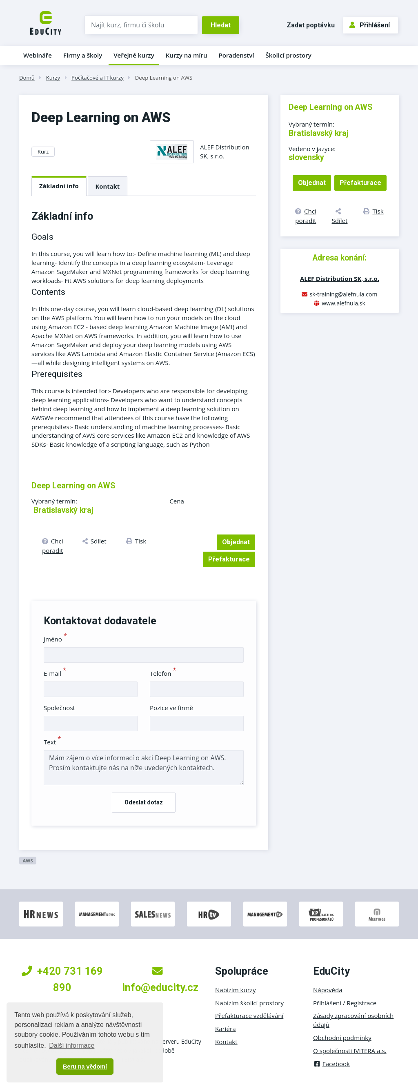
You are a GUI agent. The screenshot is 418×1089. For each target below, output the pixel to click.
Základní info (59, 186)
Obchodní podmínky (342, 1037)
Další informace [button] (71, 1045)
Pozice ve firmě (171, 708)
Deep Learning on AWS (164, 77)
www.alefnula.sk (343, 303)
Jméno (55, 639)
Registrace (362, 1003)
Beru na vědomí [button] (85, 1066)
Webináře (37, 55)
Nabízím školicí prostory (249, 1003)
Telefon (163, 673)
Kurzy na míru (186, 55)
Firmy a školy (82, 55)
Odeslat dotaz (144, 802)
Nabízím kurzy (235, 990)
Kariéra (225, 1028)
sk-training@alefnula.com (343, 294)
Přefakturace (229, 559)
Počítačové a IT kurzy (97, 77)
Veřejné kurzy (133, 55)
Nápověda (327, 990)
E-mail (55, 673)
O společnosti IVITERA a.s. (350, 1051)
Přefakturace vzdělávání (249, 1015)
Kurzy (53, 77)
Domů (27, 77)
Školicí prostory (288, 55)
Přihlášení (369, 25)
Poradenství (236, 55)
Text (52, 742)
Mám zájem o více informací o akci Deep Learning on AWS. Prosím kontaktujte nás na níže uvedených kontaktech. (144, 767)
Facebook (331, 1064)
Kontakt (108, 186)
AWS (27, 860)
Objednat (236, 542)
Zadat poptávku (311, 25)
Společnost (59, 708)
